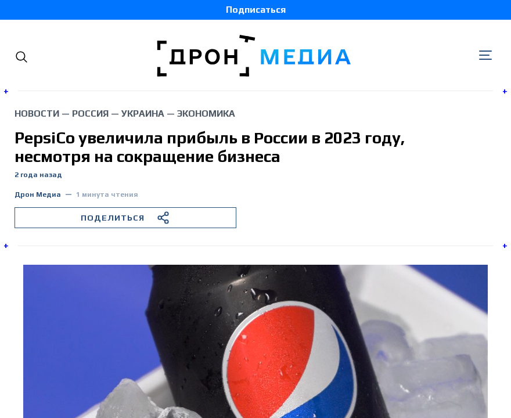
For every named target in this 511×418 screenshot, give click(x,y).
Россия (90, 113)
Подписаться (256, 9)
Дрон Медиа (38, 195)
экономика (206, 113)
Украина (142, 113)
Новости (37, 113)
